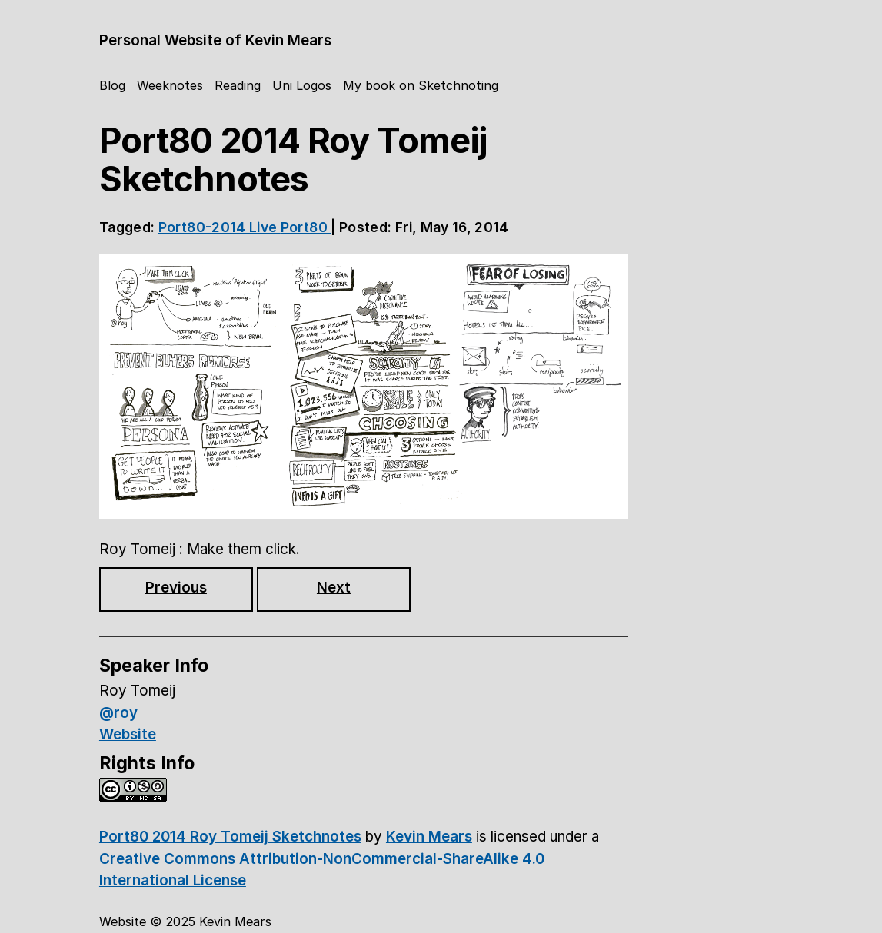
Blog (112, 85)
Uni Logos (301, 85)
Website (127, 734)
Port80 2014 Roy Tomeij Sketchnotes (230, 836)
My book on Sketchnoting (420, 85)
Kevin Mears (429, 836)
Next (334, 587)
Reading (238, 85)
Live (265, 227)
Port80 (306, 227)
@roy (118, 713)
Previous (176, 587)
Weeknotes (170, 85)
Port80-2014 (203, 227)
